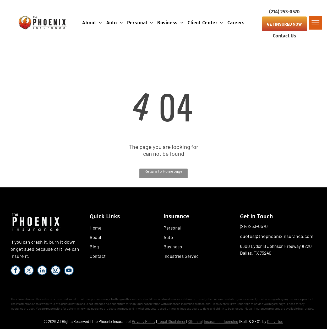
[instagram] (56, 271)
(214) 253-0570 (254, 226)
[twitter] (29, 271)
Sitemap (195, 321)
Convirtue (275, 321)
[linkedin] (42, 271)
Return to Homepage (163, 171)
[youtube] (69, 271)
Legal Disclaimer (171, 321)
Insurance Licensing (221, 321)
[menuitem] (92, 23)
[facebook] (15, 271)
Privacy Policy (143, 321)
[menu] (315, 23)
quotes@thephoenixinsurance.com (276, 236)
